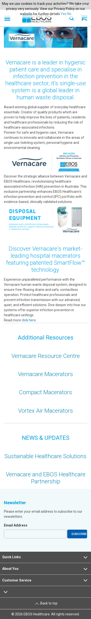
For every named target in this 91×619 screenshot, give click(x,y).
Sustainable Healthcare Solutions (45, 456)
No (69, 14)
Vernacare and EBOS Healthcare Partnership (45, 478)
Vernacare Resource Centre (45, 356)
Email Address (15, 525)
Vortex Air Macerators (45, 410)
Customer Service (45, 580)
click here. (29, 320)
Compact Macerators (45, 392)
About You (45, 568)
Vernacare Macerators (45, 374)
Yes (63, 14)
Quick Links (45, 557)
